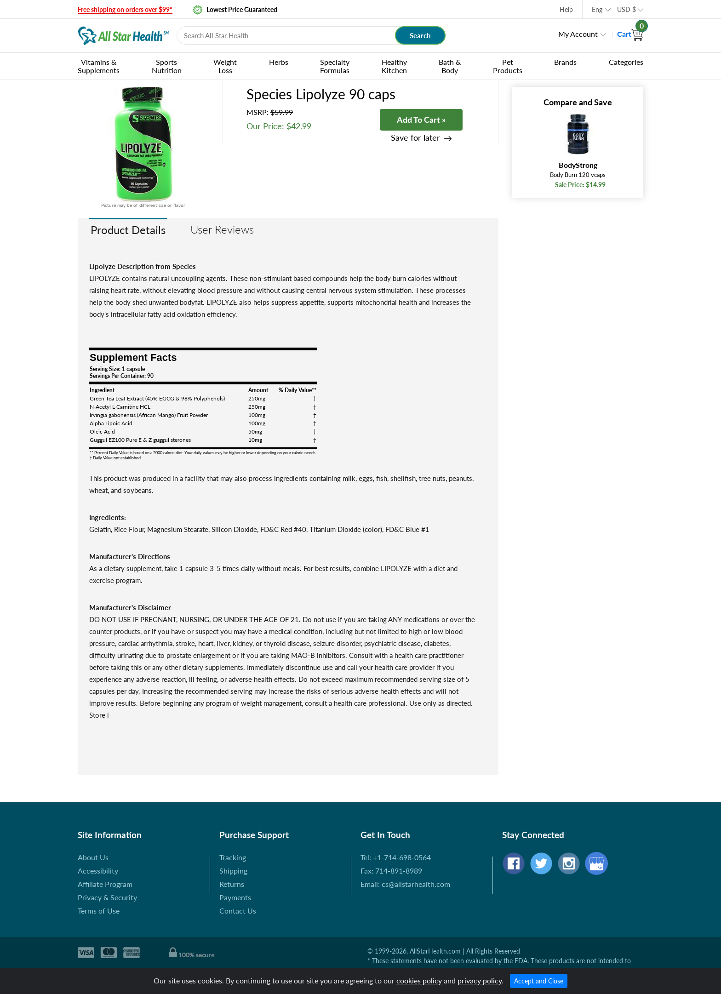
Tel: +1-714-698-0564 (395, 857)
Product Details (128, 229)
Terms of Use (99, 910)
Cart (630, 33)
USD (626, 9)
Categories (626, 61)
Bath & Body (450, 65)
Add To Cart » (421, 119)
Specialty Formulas (334, 65)
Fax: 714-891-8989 (391, 870)
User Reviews (222, 229)
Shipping (233, 870)
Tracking (232, 857)
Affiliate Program (105, 884)
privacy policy (480, 980)
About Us (93, 857)
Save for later (415, 138)
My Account (578, 33)
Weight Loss (225, 65)
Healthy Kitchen (394, 65)
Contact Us (237, 910)
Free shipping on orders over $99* (125, 9)
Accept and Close (538, 981)
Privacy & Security (107, 897)
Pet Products (507, 65)
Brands (565, 61)
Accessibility (98, 870)
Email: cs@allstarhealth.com (405, 884)
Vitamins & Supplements (99, 65)
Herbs (278, 61)
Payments (235, 897)
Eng (597, 9)
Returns (231, 884)
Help (566, 9)
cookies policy (419, 980)
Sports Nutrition (167, 65)
